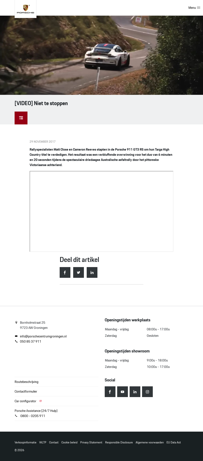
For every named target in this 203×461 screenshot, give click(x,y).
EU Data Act (174, 442)
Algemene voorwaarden (150, 442)
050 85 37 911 (28, 341)
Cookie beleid (69, 442)
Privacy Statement (91, 442)
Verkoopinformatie (25, 442)
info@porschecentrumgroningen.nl (41, 336)
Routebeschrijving (26, 381)
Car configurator (28, 401)
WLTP (42, 442)
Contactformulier (26, 391)
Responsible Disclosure (119, 442)
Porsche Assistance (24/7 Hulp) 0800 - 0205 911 (36, 413)
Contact (54, 442)
